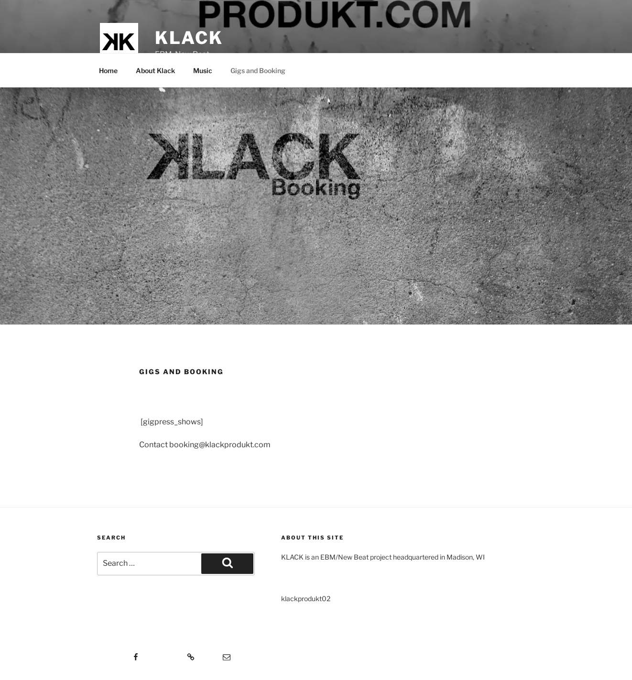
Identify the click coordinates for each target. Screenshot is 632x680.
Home (108, 70)
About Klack (155, 70)
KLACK (189, 37)
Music (202, 70)
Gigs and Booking (257, 70)
